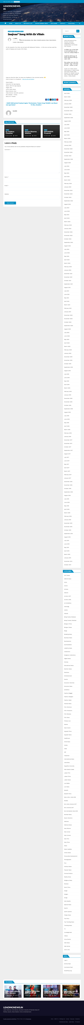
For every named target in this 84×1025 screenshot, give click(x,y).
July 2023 (66, 207)
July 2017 (66, 457)
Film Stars (67, 717)
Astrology (66, 606)
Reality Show (67, 877)
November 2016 (68, 485)
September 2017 (68, 450)
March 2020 (67, 346)
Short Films (67, 887)
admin (15, 38)
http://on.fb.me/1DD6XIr (28, 79)
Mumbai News (68, 814)
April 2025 (67, 135)
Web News (67, 942)
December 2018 (68, 398)
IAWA (65, 748)
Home (10, 23)
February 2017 (68, 474)
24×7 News (67, 575)
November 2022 (68, 235)
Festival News (67, 703)
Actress (66, 589)
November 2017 (68, 443)
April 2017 (66, 467)
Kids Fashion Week (69, 769)
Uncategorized (68, 932)
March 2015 (67, 554)
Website (7, 194)
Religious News (68, 880)
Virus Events (67, 939)
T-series (14, 42)
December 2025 (68, 107)
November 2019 (68, 360)
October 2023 (67, 197)
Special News (67, 904)
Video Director (20, 42)
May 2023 (66, 214)
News (65, 845)
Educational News (69, 665)
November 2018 (68, 401)
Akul (32, 40)
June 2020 (67, 336)
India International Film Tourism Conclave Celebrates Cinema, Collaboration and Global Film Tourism (70, 43)
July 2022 (66, 249)
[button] (79, 23)
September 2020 (68, 325)
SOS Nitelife (67, 901)
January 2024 (67, 187)
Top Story (66, 918)
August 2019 (67, 370)
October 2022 (67, 239)
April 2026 (67, 93)
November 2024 (68, 152)
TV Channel (77, 1021)
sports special (68, 911)
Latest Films (67, 776)
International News (69, 759)
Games (66, 724)
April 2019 (66, 384)
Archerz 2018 (67, 599)
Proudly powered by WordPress (9, 1018)
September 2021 (68, 284)
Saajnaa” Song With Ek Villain (26, 34)
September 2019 (68, 367)
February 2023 (68, 225)
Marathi (66, 790)
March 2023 (67, 221)
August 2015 (67, 537)
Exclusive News (68, 686)
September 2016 (68, 492)
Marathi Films (67, 793)
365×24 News (67, 578)
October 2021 (67, 280)
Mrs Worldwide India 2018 (71, 811)
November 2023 (68, 193)
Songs (65, 897)
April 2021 (66, 301)
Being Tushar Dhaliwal (70, 617)
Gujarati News (68, 734)
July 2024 (66, 166)
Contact (62, 23)
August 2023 (67, 204)
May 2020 (66, 339)
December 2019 (68, 356)
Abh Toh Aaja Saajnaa (25, 40)
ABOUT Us (18, 23)
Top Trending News (69, 922)
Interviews (67, 762)
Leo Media (67, 783)
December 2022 (68, 232)
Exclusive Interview (69, 682)
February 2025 (68, 142)
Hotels (66, 745)
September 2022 (68, 242)
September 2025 (68, 117)
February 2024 (68, 183)
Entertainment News (41, 23)
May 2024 (66, 173)
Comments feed (68, 967)
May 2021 (66, 297)
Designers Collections (70, 655)
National (66, 821)
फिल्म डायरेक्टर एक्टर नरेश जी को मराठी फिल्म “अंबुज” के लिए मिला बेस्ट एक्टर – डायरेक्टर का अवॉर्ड (71, 64)
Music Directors (68, 818)
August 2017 (67, 453)
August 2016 (67, 495)
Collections (67, 651)
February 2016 (68, 516)
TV (65, 929)
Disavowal (71, 23)
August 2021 (67, 287)
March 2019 (67, 388)
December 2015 (68, 523)
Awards (66, 613)
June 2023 (67, 211)
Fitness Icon (67, 721)
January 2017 (67, 478)
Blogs (9, 31)
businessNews (68, 644)
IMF (65, 752)
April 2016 (66, 509)
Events (13, 31)
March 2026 (67, 96)
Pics (65, 863)
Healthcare (67, 738)
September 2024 (68, 159)
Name (7, 177)
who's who (67, 949)
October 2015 (67, 530)
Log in (65, 960)
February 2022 (68, 266)
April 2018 (66, 426)
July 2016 (66, 499)
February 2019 (68, 391)
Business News (68, 637)
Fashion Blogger (68, 693)
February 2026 (68, 100)
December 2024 (68, 148)
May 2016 (66, 505)
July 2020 (66, 332)
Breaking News (68, 634)
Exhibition (66, 689)
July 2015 (66, 540)
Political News (68, 866)
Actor (65, 582)
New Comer (67, 831)
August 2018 (67, 412)
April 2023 (67, 218)
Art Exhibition (67, 603)
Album (35, 40)
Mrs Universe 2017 (69, 807)
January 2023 (67, 228)
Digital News (67, 658)
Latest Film (17, 31)
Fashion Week (67, 700)
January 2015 (67, 557)
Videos (22, 31)
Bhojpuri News (68, 627)
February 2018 (68, 433)
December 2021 (68, 273)
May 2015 (66, 547)
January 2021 (67, 311)
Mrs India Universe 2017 (70, 804)
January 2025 (67, 145)
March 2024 (67, 180)
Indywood (66, 755)
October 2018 (67, 405)
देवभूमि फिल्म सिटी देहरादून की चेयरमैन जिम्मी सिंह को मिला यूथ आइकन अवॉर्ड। (70, 57)
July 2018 (66, 415)
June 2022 (67, 252)
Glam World (67, 727)
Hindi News (67, 741)
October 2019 (67, 363)
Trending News (68, 925)
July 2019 (66, 374)
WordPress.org (68, 970)
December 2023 (68, 190)
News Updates (68, 849)
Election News (68, 669)
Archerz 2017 (67, 596)
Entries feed (67, 963)
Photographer (67, 859)
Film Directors (68, 707)
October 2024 (67, 155)
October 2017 (67, 447)
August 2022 (67, 245)
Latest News (67, 779)
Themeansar (28, 1018)
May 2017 (66, 464)
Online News (67, 852)
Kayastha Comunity (69, 766)
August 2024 (67, 162)
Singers (66, 894)
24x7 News (8, 989)
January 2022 (67, 270)
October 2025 (67, 114)
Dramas (66, 662)
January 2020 (67, 353)
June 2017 (66, 460)
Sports (66, 908)
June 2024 (67, 169)
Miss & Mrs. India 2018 (70, 797)
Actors (66, 585)
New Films (67, 842)
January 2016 (67, 519)
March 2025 (67, 138)
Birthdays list (28, 23)
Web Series (67, 946)
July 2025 (66, 124)
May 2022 (66, 256)
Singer (66, 890)
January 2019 (67, 395)
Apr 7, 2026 (9, 995)
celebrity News (68, 648)
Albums (66, 592)
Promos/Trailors (68, 873)
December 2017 (68, 440)
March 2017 (67, 471)
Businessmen (67, 641)
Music (47, 40)
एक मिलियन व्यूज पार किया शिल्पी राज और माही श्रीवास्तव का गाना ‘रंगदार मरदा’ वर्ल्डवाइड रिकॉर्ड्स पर (71, 51)
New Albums (67, 828)
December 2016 (68, 481)
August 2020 (67, 329)
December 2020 (68, 315)
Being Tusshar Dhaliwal (70, 620)
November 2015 (68, 526)
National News (68, 825)
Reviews (66, 883)
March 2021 (67, 304)
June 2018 (67, 419)
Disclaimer (54, 23)
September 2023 (68, 200)
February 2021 (68, 308)
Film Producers (68, 710)
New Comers (67, 835)
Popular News (67, 870)
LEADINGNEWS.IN (13, 1007)
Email (6, 185)
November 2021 (68, 277)
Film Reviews (67, 714)
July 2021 (66, 291)
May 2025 (66, 131)
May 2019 (66, 381)
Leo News (66, 786)
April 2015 (66, 551)
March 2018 (67, 429)
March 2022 (67, 263)
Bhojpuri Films (68, 623)
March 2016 (67, 512)
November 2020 (68, 318)
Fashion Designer (68, 696)
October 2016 (67, 488)
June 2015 (66, 544)
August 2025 (67, 121)
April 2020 (67, 343)
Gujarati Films (68, 731)
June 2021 (66, 294)
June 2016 (66, 502)
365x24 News (27, 989)
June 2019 (67, 377)
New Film (66, 838)
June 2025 (67, 128)
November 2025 (68, 110)
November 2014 (68, 561)
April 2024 (67, 176)
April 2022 (67, 259)
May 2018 (66, 422)
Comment (8, 149)
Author (66, 610)
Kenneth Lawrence (41, 40)
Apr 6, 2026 (48, 995)
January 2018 (67, 436)
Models (66, 800)
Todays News (67, 915)
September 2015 (68, 533)
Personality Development (70, 856)
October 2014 (67, 564)
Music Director (52, 40)
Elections (66, 672)
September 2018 (68, 408)
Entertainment (68, 675)
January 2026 (67, 103)
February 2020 (68, 349)
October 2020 (67, 322)
